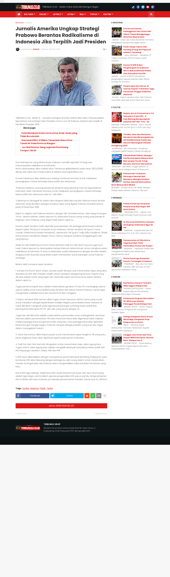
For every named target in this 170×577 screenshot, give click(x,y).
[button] (151, 14)
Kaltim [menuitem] (107, 14)
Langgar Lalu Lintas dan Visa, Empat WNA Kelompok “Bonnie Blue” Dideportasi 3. (138, 338)
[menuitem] (19, 14)
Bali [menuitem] (82, 14)
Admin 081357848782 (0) (61, 405)
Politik (42, 388)
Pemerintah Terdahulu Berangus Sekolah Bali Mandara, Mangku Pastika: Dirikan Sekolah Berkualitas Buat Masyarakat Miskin (131, 179)
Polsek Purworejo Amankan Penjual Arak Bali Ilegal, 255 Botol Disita (136, 206)
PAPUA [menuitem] (93, 14)
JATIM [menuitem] (70, 14)
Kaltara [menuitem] (28, 14)
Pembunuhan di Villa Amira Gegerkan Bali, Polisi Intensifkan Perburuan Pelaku (138, 243)
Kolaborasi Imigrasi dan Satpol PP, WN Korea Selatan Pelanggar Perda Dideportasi (138, 301)
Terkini (50, 388)
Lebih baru (22, 414)
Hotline (28, 22)
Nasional (34, 388)
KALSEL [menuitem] (43, 14)
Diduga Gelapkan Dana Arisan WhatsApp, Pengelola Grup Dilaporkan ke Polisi (138, 319)
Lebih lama (101, 414)
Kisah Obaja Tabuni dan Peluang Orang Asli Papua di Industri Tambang (137, 50)
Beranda (20, 22)
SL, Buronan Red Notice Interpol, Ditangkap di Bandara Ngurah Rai (138, 225)
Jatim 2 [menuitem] (57, 14)
